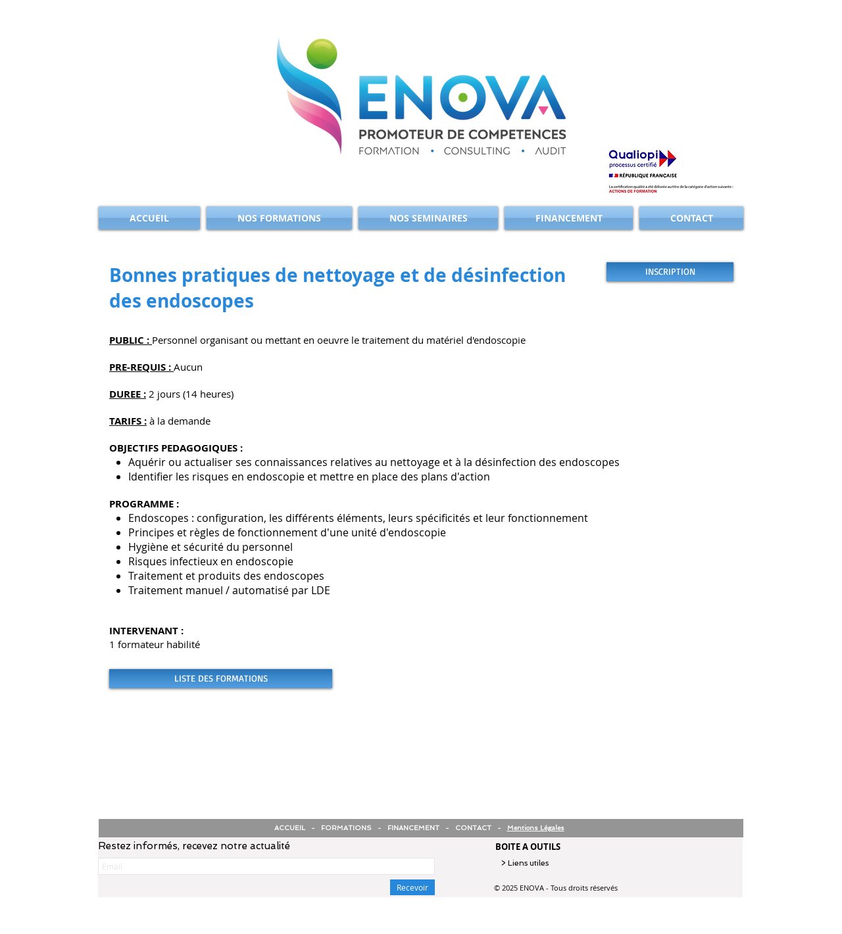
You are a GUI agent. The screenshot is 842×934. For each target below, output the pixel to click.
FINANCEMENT (413, 827)
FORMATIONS (346, 827)
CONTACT (473, 827)
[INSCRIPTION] (670, 271)
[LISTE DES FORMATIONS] (220, 678)
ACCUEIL (290, 827)
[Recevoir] (412, 887)
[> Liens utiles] (552, 863)
